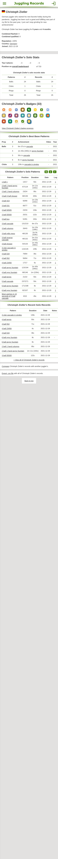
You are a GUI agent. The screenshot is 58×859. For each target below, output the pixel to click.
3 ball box (5, 218)
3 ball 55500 (7, 214)
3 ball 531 (6, 205)
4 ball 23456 (7, 262)
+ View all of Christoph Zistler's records (29, 358)
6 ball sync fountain (9, 289)
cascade (29, 146)
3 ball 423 (6, 200)
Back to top (28, 379)
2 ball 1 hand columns (10, 191)
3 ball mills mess (8, 233)
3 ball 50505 (7, 209)
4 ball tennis (6, 276)
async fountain (37, 150)
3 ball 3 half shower (9, 195)
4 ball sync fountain (9, 271)
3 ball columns (7, 227)
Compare (5, 365)
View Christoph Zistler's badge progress (17, 128)
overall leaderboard (20, 66)
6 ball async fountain (10, 285)
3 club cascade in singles (12, 314)
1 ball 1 (5, 181)
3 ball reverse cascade (11, 238)
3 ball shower (7, 243)
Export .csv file (7, 372)
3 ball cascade (7, 223)
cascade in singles (31, 164)
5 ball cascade (7, 280)
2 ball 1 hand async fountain (13, 349)
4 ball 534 (6, 253)
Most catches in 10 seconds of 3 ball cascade (9, 295)
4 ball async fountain (10, 266)
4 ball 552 (6, 257)
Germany (13, 43)
